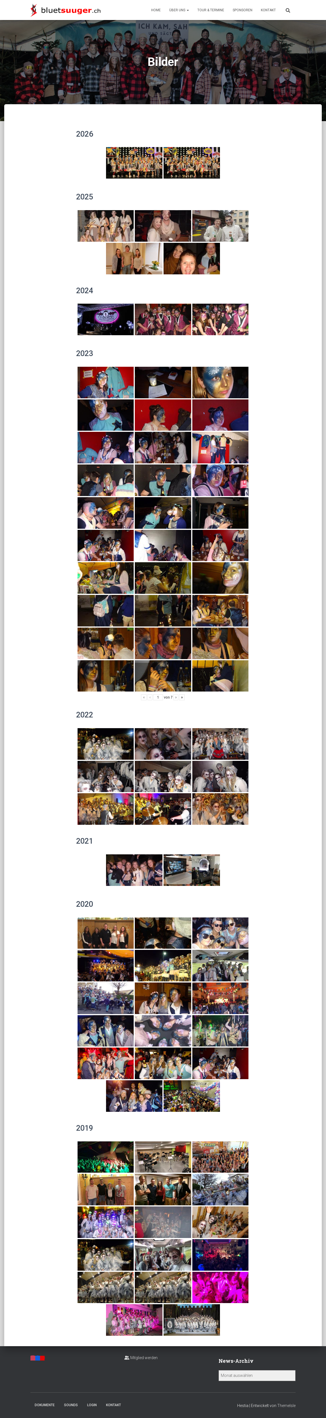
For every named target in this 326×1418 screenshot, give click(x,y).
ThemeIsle (286, 1405)
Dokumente (45, 1405)
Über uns (179, 10)
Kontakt (268, 10)
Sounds (71, 1405)
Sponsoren (242, 10)
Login (92, 1405)
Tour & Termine (210, 10)
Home (156, 10)
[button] (187, 10)
